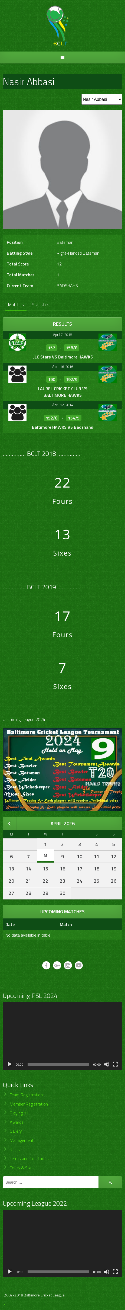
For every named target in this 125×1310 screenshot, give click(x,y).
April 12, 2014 (62, 405)
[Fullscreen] (115, 1064)
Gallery (16, 1131)
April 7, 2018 (62, 334)
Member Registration (29, 1104)
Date (10, 924)
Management (22, 1140)
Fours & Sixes (22, 1167)
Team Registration (26, 1094)
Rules (15, 1149)
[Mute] (106, 1064)
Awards (17, 1122)
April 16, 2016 (62, 366)
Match (66, 924)
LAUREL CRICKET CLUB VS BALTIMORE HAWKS (62, 391)
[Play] (9, 1064)
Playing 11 (19, 1113)
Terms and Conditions (29, 1158)
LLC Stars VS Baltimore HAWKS (62, 357)
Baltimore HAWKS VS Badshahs (62, 427)
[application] (62, 1036)
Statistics (40, 304)
